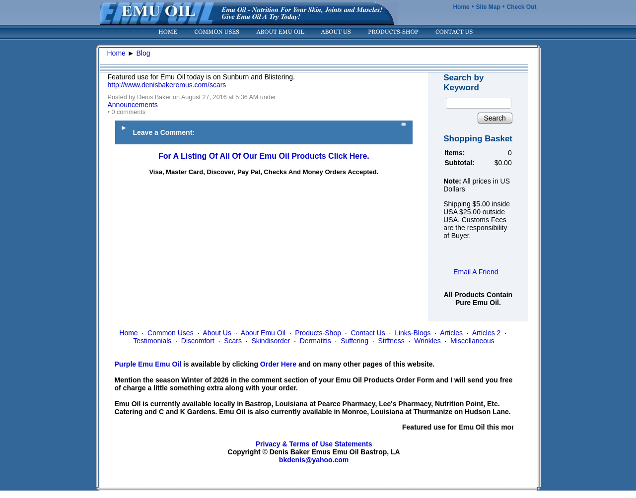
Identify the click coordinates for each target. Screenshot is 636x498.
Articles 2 (486, 333)
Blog (143, 53)
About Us (217, 333)
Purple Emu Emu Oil (148, 364)
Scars (233, 341)
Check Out (521, 6)
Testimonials (152, 341)
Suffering (354, 341)
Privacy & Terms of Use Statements (314, 444)
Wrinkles (427, 341)
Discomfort (197, 341)
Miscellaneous (472, 341)
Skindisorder (270, 341)
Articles (451, 333)
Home (461, 6)
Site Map (488, 6)
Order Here (278, 364)
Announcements (133, 105)
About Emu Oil (263, 333)
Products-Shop (318, 333)
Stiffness (391, 341)
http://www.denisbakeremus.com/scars (167, 85)
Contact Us (368, 333)
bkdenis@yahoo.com (314, 460)
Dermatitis (315, 341)
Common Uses (170, 333)
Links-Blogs (412, 333)
